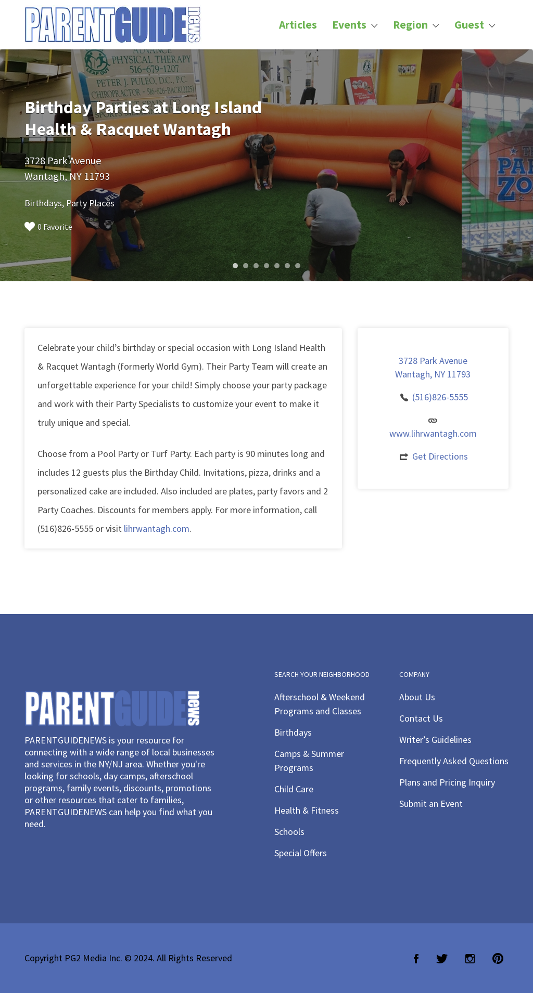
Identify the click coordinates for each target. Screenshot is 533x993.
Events (349, 25)
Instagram (470, 958)
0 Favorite (48, 226)
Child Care (293, 789)
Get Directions (440, 456)
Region (410, 25)
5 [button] (277, 265)
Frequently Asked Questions (454, 761)
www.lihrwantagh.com (433, 433)
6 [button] (287, 265)
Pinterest (498, 958)
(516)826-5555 (440, 397)
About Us (417, 697)
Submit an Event (431, 803)
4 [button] (266, 265)
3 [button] (256, 265)
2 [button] (245, 265)
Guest (469, 25)
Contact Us (421, 718)
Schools (289, 832)
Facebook (416, 958)
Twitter (442, 958)
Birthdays (293, 732)
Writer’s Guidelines (435, 740)
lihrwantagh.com (156, 528)
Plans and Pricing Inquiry (447, 782)
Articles (298, 25)
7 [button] (297, 265)
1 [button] (235, 265)
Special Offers (300, 853)
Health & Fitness (306, 810)
